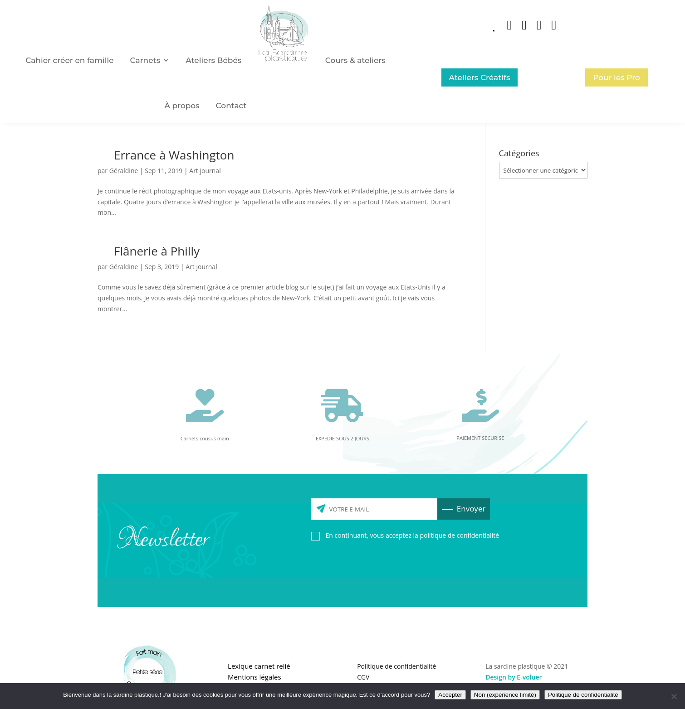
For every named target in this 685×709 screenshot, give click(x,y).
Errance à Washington (174, 155)
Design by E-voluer (513, 677)
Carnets (145, 60)
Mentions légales (254, 676)
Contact (231, 105)
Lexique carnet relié (259, 665)
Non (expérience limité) (505, 694)
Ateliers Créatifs (479, 77)
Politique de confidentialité (396, 666)
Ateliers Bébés (213, 60)
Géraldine (123, 170)
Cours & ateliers (355, 60)
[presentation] (380, 565)
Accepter (450, 694)
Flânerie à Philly (157, 251)
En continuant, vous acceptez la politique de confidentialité (412, 535)
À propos (182, 105)
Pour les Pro (616, 77)
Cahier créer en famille (69, 60)
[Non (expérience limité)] (673, 696)
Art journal (204, 170)
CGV (363, 677)
